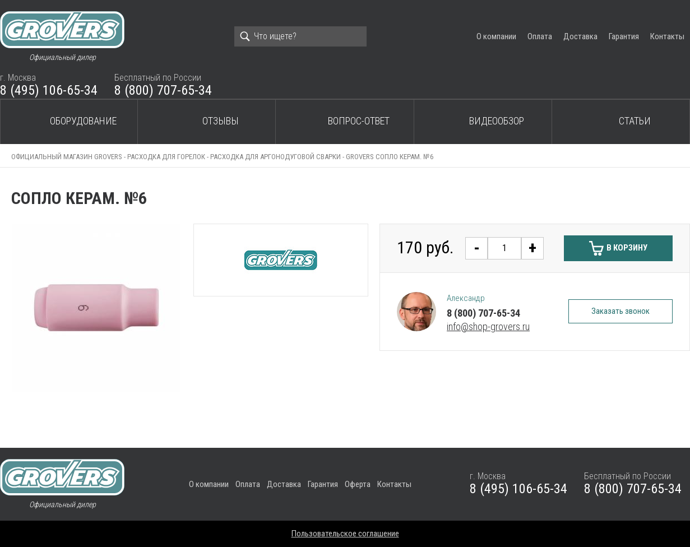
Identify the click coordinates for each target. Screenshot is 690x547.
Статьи (635, 121)
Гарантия (624, 36)
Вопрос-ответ (359, 121)
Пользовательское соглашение (345, 534)
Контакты (667, 36)
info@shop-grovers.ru (488, 326)
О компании (496, 36)
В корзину (626, 248)
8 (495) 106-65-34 (49, 90)
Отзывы (220, 121)
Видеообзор (496, 121)
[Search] (300, 36)
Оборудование (83, 121)
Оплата (539, 36)
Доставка (580, 36)
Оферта (358, 484)
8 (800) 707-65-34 (163, 90)
